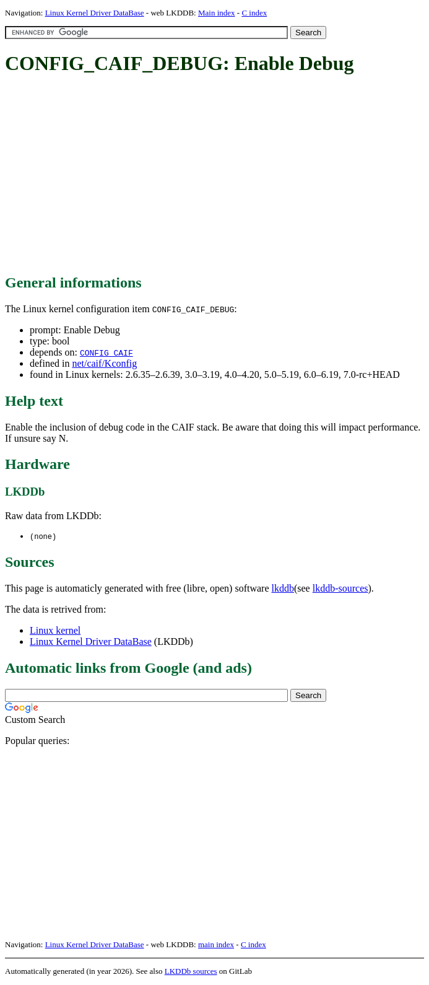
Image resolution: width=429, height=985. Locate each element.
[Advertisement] (217, 175)
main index (216, 945)
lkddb (283, 589)
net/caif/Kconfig (104, 363)
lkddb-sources (340, 589)
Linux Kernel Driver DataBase (94, 12)
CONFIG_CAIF (106, 352)
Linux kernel (55, 631)
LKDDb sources (191, 971)
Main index (216, 12)
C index (254, 12)
